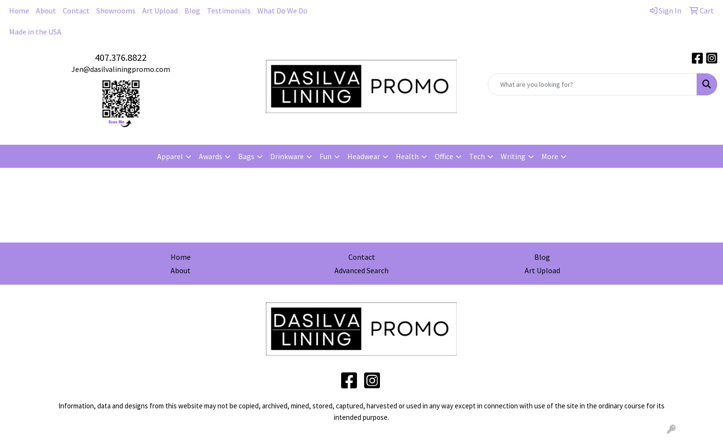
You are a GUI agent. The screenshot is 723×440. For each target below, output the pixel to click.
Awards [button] (210, 156)
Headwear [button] (363, 156)
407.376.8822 (121, 57)
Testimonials (229, 10)
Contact (76, 10)
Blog (192, 10)
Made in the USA (35, 31)
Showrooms (116, 10)
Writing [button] (513, 156)
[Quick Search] (592, 84)
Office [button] (444, 156)
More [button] (549, 156)
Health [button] (407, 156)
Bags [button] (246, 156)
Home (19, 10)
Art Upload (160, 10)
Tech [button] (477, 156)
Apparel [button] (170, 156)
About (46, 10)
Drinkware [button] (287, 156)
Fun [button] (326, 156)
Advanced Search (361, 270)
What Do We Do (282, 10)
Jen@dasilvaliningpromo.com (120, 69)
